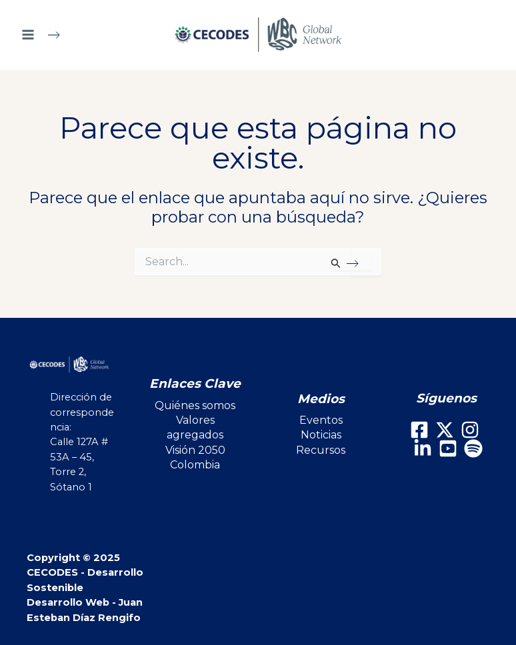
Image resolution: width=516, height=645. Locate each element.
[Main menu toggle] (46, 34)
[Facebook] (419, 429)
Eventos (321, 420)
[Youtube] (448, 448)
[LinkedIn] (422, 448)
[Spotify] (473, 448)
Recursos (320, 450)
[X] (444, 429)
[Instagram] (470, 429)
